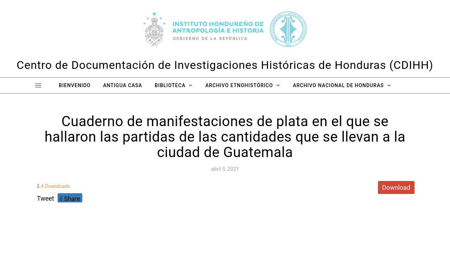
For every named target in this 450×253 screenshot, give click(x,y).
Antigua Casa (122, 85)
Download (396, 187)
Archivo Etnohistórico (239, 85)
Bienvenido (74, 85)
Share (70, 198)
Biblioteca (170, 85)
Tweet (45, 198)
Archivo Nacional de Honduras (338, 85)
